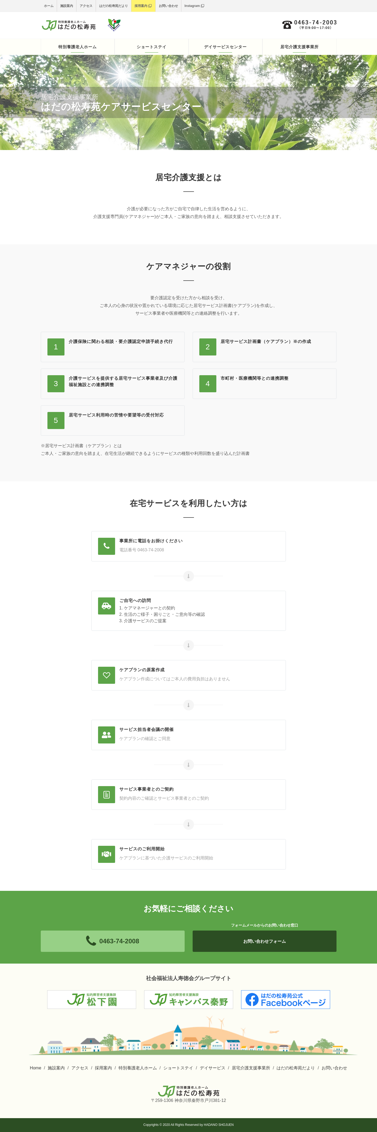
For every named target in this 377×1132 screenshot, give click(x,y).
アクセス (86, 6)
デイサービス (212, 1068)
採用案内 (143, 6)
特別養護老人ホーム (138, 1068)
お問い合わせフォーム (264, 941)
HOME (297, 102)
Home (35, 1068)
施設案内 (66, 6)
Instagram (194, 6)
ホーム (49, 6)
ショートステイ (178, 1068)
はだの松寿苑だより (113, 6)
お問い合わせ (168, 6)
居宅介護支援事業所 (251, 1068)
